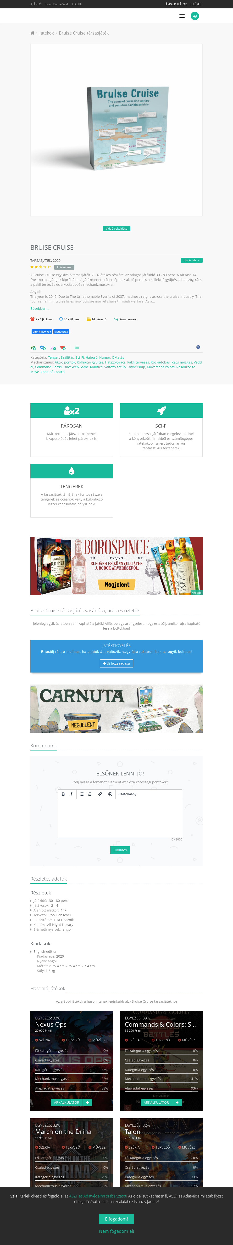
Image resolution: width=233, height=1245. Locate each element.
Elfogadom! (116, 1219)
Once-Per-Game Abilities (83, 367)
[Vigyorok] (110, 794)
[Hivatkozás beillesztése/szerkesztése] (100, 794)
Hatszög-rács (115, 362)
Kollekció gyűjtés (90, 362)
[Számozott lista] (90, 794)
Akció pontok (65, 362)
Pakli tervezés (138, 362)
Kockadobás (160, 362)
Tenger (53, 357)
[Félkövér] (63, 794)
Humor (104, 357)
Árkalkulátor (176, 4)
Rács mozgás (182, 362)
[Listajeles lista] (82, 794)
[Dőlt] (71, 794)
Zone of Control (53, 371)
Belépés (195, 4)
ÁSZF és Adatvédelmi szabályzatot (97, 1196)
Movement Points (161, 367)
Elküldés (120, 850)
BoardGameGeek (57, 4)
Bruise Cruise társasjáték (84, 33)
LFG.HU (77, 4)
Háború (92, 357)
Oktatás (118, 357)
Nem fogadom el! (116, 1231)
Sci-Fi (80, 357)
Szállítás (67, 357)
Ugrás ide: (191, 260)
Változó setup (115, 367)
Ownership (136, 367)
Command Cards (48, 367)
